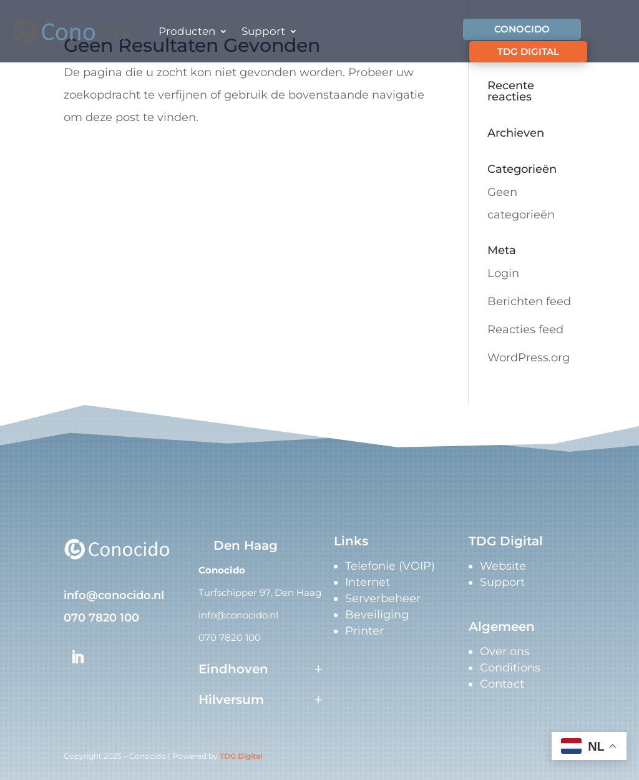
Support (263, 31)
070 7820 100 (101, 618)
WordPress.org (528, 357)
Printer (364, 631)
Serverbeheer (383, 598)
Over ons (505, 651)
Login (503, 273)
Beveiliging (377, 615)
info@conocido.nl (114, 595)
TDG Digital (241, 756)
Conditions (510, 668)
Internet (367, 582)
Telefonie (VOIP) (390, 566)
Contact (502, 684)
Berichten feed (529, 301)
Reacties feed (525, 329)
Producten (187, 31)
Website (503, 566)
